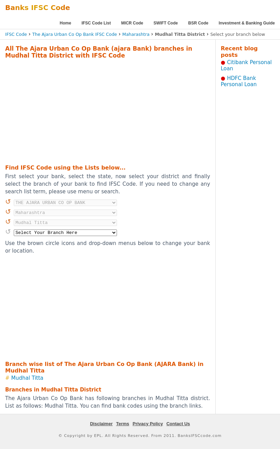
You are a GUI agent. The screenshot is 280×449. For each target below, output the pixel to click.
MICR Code (132, 23)
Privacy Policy (148, 423)
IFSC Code (16, 34)
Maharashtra (136, 34)
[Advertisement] (98, 110)
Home (65, 23)
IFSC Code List (96, 23)
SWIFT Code (165, 23)
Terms (122, 423)
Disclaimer (101, 423)
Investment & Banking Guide (247, 23)
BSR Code (198, 23)
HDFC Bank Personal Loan (239, 81)
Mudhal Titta (27, 378)
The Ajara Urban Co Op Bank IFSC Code (74, 34)
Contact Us (178, 423)
